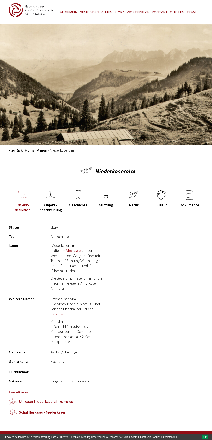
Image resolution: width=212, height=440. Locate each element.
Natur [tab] (134, 198)
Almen (106, 12)
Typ (12, 236)
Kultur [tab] (161, 198)
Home (30, 150)
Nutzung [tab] (106, 198)
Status (14, 227)
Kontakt (160, 12)
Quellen (177, 12)
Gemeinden (89, 12)
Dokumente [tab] (189, 198)
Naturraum (17, 381)
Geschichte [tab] (78, 198)
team (191, 12)
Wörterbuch (138, 12)
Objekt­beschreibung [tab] (51, 201)
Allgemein (68, 12)
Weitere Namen (22, 299)
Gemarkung (18, 361)
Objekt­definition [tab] (22, 201)
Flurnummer (19, 372)
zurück (16, 150)
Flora (119, 12)
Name (13, 245)
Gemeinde (17, 352)
